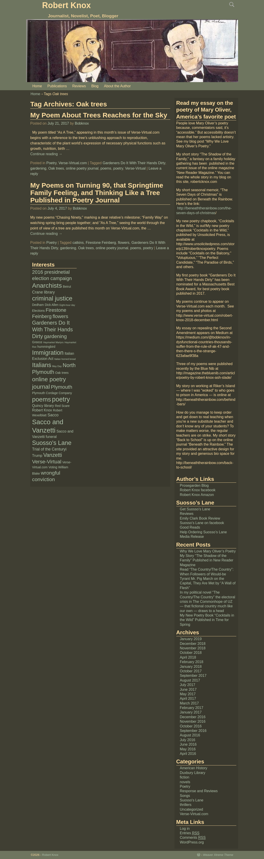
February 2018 (191, 662)
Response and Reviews (199, 791)
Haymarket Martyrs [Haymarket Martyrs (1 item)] (53, 342)
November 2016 (193, 721)
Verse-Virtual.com (72, 163)
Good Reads (190, 527)
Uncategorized (191, 809)
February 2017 (191, 708)
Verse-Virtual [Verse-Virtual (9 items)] (46, 461)
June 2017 (188, 689)
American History (193, 768)
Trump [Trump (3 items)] (37, 456)
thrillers (186, 805)
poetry (118, 168)
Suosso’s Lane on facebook (202, 523)
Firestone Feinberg (101, 242)
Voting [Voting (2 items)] (52, 467)
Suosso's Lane (191, 800)
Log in (185, 828)
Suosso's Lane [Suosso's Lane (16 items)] (51, 443)
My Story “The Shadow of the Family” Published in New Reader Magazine (206, 560)
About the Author (117, 86)
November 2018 (193, 648)
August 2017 (190, 680)
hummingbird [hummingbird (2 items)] (46, 346)
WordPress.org (192, 842)
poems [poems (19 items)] (41, 399)
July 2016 (187, 740)
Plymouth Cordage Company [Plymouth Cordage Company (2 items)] (52, 393)
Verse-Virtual (135, 168)
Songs (185, 796)
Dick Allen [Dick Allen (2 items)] (51, 305)
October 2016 (191, 726)
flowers (123, 242)
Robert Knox (66, 5)
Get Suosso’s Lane (195, 509)
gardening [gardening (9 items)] (55, 336)
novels (185, 782)
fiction (184, 777)
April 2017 (188, 698)
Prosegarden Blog (194, 485)
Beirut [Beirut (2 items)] (67, 286)
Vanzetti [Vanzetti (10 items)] (52, 455)
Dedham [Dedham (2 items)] (38, 305)
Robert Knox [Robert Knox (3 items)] (42, 410)
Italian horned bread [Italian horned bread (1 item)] (65, 359)
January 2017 (191, 712)
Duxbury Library (192, 773)
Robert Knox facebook (198, 490)
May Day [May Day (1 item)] (57, 366)
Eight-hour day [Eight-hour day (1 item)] (67, 305)
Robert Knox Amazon (197, 495)
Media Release (192, 536)
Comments (193, 838)
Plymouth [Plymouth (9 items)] (61, 387)
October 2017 (191, 671)
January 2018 (191, 666)
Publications (57, 86)
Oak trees (56, 168)
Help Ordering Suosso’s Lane (203, 532)
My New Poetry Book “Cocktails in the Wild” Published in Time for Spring (207, 619)
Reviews (79, 86)
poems (106, 168)
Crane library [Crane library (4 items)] (43, 292)
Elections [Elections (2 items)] (38, 310)
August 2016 (190, 735)
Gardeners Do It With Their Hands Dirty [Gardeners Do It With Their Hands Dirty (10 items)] (52, 329)
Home (37, 86)
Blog (95, 86)
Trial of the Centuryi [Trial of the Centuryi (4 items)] (49, 449)
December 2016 (193, 717)
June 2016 (188, 744)
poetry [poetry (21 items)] (61, 399)
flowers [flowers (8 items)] (60, 316)
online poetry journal (82, 168)
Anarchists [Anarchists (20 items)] (47, 285)
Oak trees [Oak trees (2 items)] (62, 373)
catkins (78, 242)
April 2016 (188, 754)
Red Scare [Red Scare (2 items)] (62, 406)
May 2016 (188, 749)
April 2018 (188, 657)
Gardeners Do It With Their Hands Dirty (134, 163)
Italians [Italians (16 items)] (41, 365)
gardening (38, 168)
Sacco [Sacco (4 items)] (53, 415)
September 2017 (193, 675)
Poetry (51, 163)
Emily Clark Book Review (200, 518)
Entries (190, 833)
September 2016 (193, 731)
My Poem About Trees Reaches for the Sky (98, 115)
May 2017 (188, 694)
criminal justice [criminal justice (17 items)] (52, 298)
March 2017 (189, 703)
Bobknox (82, 123)
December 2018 (193, 644)
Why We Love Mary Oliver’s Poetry (208, 551)
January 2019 (191, 639)
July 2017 (187, 685)
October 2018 (191, 653)
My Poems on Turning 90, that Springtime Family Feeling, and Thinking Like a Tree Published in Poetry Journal (96, 193)
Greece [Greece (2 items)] (37, 342)
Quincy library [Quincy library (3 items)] (43, 406)
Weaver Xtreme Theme (218, 855)
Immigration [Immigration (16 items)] (48, 352)
